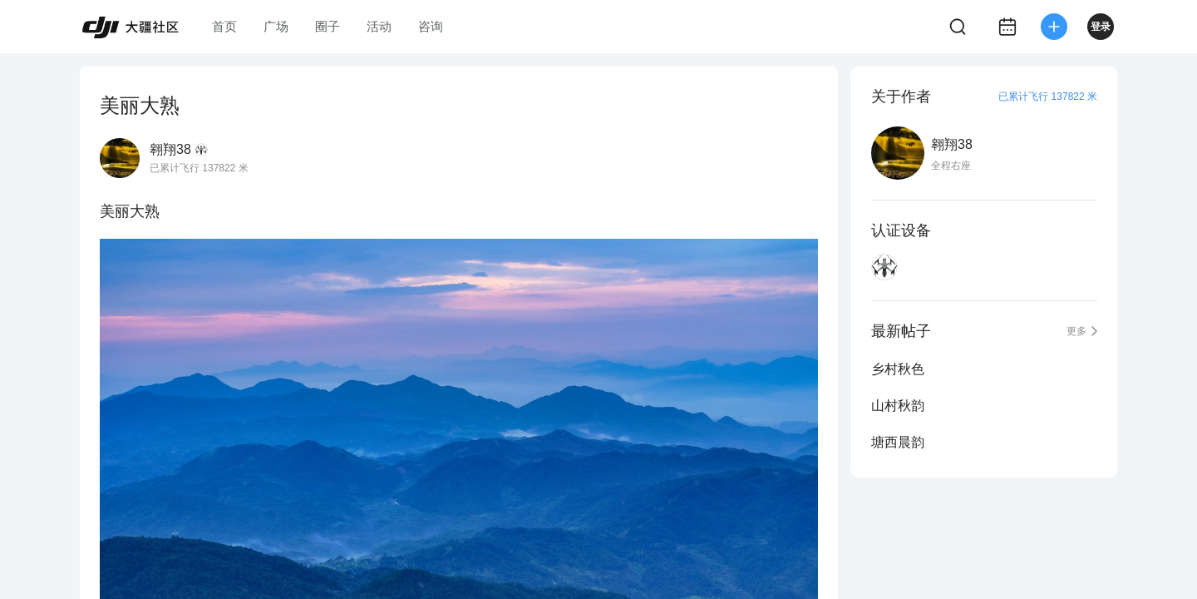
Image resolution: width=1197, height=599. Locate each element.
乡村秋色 (897, 369)
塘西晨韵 (897, 442)
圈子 (327, 26)
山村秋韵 (897, 406)
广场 (276, 26)
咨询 (430, 26)
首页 (224, 26)
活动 (379, 26)
